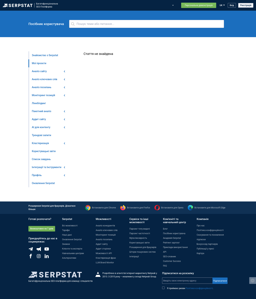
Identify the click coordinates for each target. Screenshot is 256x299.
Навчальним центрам (73, 253)
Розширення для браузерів (142, 247)
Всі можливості (70, 225)
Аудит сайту (102, 244)
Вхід (232, 5)
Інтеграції (134, 256)
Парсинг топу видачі (139, 229)
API (164, 252)
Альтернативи (69, 258)
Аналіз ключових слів (107, 230)
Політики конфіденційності (199, 288)
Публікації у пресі (205, 248)
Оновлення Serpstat (111, 5)
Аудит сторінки (103, 248)
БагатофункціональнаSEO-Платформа (47, 5)
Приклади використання (156, 5)
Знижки (66, 244)
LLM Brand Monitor (105, 262)
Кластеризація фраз (106, 258)
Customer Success (172, 261)
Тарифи (136, 5)
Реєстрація (245, 5)
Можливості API (104, 253)
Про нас (201, 225)
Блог (126, 5)
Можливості (78, 5)
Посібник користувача (174, 233)
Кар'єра (200, 253)
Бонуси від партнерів (207, 244)
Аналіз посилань (104, 239)
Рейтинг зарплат (171, 242)
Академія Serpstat (172, 238)
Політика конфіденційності (210, 230)
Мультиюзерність (138, 238)
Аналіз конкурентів (105, 225)
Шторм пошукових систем (142, 252)
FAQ (165, 266)
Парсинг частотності (139, 233)
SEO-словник (169, 256)
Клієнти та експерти (72, 248)
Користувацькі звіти (139, 242)
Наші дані (67, 235)
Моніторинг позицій (106, 235)
